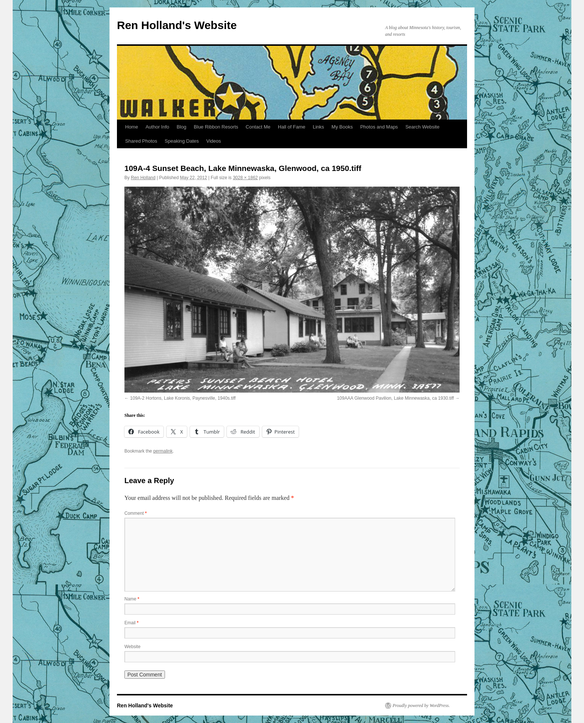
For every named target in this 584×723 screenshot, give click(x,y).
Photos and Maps (379, 127)
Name (131, 599)
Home (131, 127)
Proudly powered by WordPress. (421, 705)
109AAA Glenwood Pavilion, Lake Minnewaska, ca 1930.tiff (395, 398)
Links (318, 127)
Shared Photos (141, 141)
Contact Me (258, 127)
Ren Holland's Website (177, 25)
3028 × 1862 (245, 177)
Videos (213, 141)
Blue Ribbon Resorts (216, 127)
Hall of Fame (291, 127)
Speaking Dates (182, 141)
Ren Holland (143, 177)
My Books (342, 127)
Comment (135, 513)
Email (131, 622)
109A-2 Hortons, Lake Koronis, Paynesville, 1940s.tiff (182, 398)
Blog (181, 127)
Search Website (422, 127)
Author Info (157, 127)
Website (132, 646)
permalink (162, 451)
